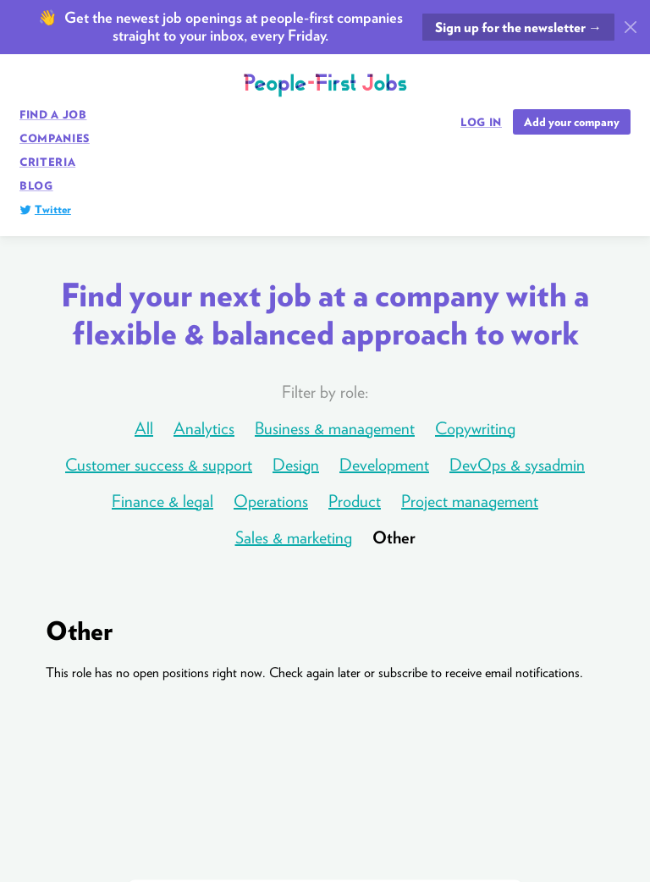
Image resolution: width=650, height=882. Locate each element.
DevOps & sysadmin (517, 465)
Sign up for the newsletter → (518, 27)
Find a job (53, 114)
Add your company (572, 122)
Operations (271, 501)
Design (296, 465)
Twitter (53, 209)
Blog (36, 185)
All (144, 428)
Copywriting (475, 428)
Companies (54, 138)
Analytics (204, 428)
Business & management (335, 428)
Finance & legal (162, 501)
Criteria (47, 162)
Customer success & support (158, 465)
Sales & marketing (293, 537)
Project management (469, 501)
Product (354, 501)
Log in (481, 123)
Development (384, 465)
